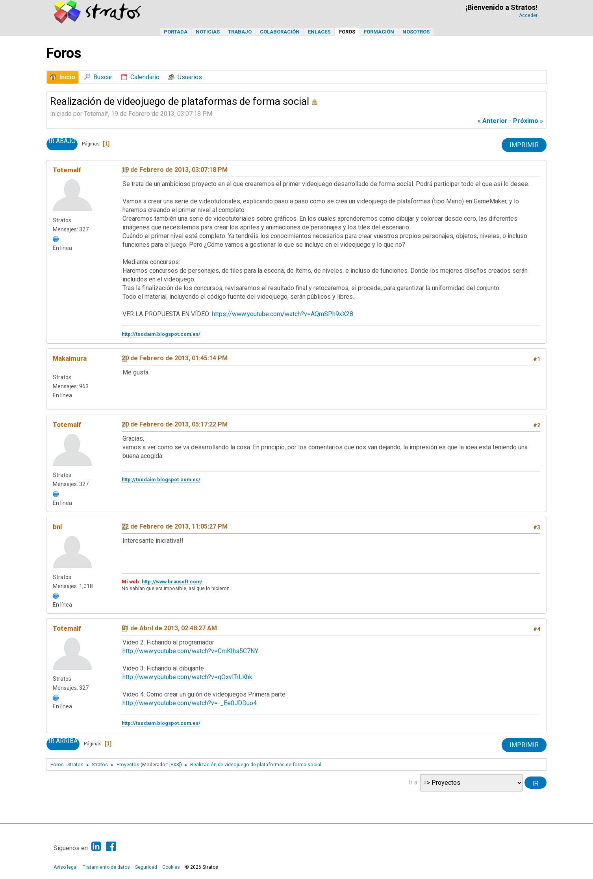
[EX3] (174, 764)
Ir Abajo (62, 141)
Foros (347, 32)
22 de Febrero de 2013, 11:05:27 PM (175, 526)
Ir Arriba (63, 741)
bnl (57, 527)
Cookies (171, 867)
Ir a (413, 782)
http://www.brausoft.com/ (172, 582)
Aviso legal (66, 867)
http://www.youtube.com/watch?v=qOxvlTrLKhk (187, 677)
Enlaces (319, 32)
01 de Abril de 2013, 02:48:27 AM (169, 628)
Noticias (208, 32)
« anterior (493, 121)
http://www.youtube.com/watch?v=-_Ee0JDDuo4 (189, 703)
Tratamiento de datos (106, 867)
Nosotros (416, 32)
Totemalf (67, 170)
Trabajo (240, 32)
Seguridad (146, 867)
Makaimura (70, 358)
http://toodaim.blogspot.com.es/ (161, 334)
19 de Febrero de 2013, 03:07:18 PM (175, 169)
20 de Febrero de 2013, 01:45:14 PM (175, 358)
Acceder (528, 15)
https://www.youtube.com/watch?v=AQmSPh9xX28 (282, 314)
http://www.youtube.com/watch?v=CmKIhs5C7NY (190, 651)
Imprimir (524, 145)
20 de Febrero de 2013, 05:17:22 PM (175, 424)
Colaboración (280, 32)
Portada (175, 32)
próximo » (528, 121)
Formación (379, 32)
